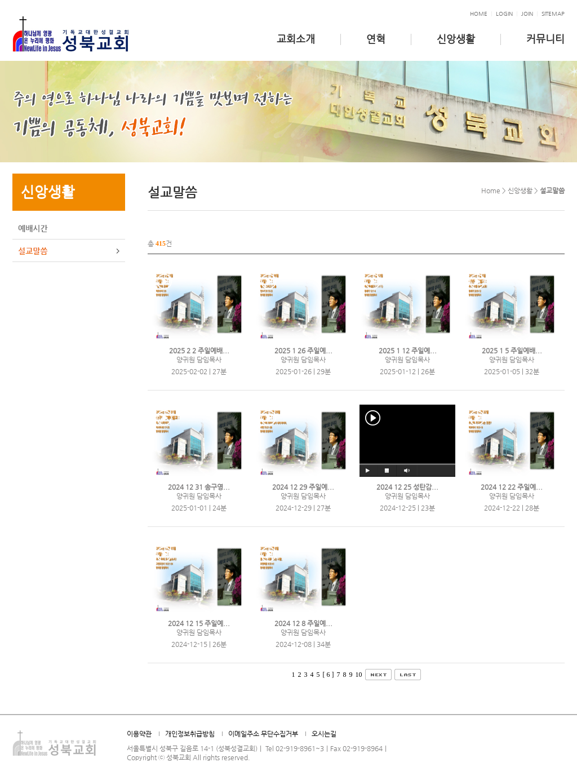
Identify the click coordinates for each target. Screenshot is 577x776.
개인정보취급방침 (190, 734)
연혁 (375, 39)
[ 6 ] (328, 675)
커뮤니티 (545, 39)
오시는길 (324, 734)
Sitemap (553, 14)
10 (359, 675)
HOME (478, 14)
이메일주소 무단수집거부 (263, 734)
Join (527, 14)
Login (504, 14)
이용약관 (139, 734)
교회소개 (296, 39)
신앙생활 (456, 39)
